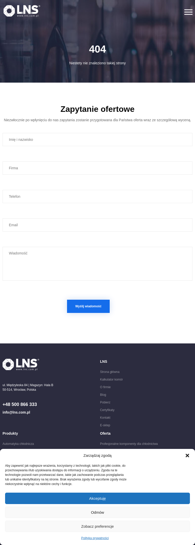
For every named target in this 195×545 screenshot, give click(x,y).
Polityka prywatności (95, 538)
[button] (187, 455)
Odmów (97, 512)
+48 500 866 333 (20, 404)
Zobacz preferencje (97, 526)
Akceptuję (97, 498)
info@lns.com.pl (16, 412)
